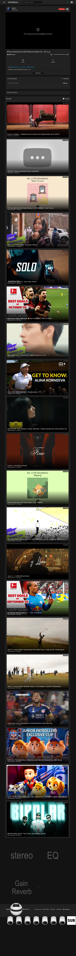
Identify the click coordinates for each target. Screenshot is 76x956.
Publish (65, 82)
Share (23, 60)
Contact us (59, 908)
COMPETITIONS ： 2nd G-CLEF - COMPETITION (22, 66)
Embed (53, 60)
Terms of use (38, 908)
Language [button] (66, 909)
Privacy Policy (46, 908)
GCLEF (14, 8)
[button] (72, 2)
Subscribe (59, 9)
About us (53, 908)
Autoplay (67, 98)
